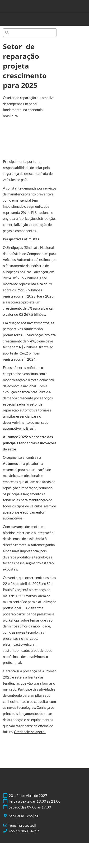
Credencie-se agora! (30, 732)
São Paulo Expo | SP (24, 816)
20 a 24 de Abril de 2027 (28, 795)
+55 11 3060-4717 (24, 831)
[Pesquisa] (29, 32)
